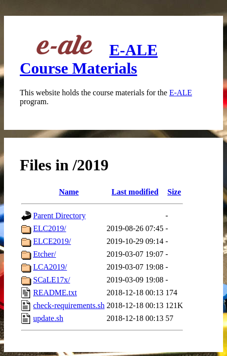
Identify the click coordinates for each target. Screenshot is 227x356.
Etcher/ (44, 254)
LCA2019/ (50, 267)
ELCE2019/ (52, 241)
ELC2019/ (49, 228)
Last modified (135, 192)
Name (69, 192)
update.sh (48, 318)
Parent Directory (59, 215)
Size (175, 192)
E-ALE (180, 92)
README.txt (55, 292)
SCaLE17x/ (51, 280)
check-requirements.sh (68, 305)
